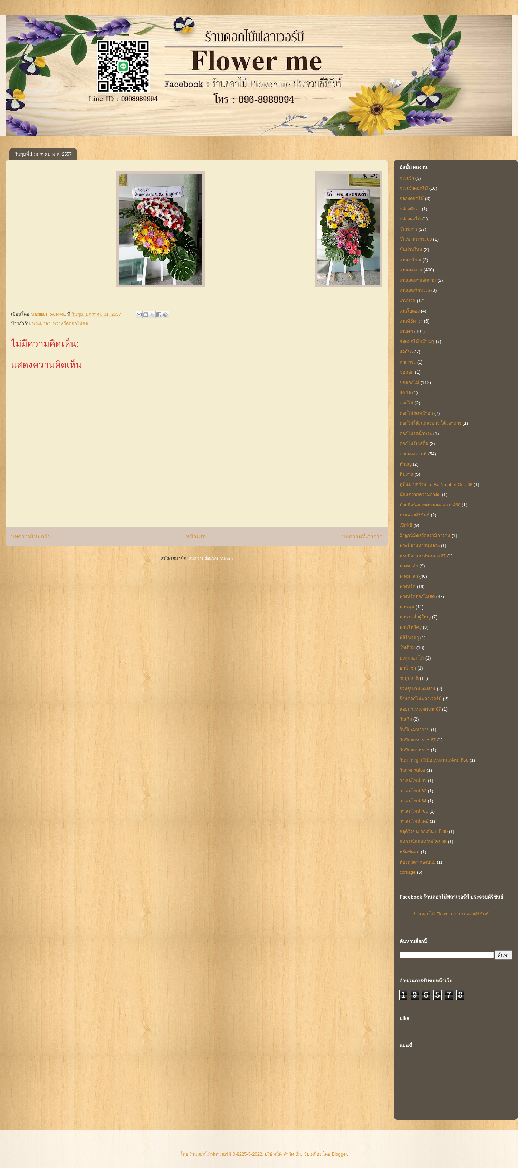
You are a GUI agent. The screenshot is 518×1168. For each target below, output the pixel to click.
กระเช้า (407, 178)
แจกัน (405, 351)
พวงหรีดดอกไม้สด (70, 323)
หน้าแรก (196, 537)
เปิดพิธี (406, 525)
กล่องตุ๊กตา (410, 208)
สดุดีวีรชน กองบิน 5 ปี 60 (424, 831)
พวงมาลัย (409, 565)
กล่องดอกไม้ (412, 198)
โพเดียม (407, 647)
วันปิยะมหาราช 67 (418, 739)
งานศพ (406, 331)
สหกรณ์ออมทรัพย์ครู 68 (423, 841)
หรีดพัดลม (410, 851)
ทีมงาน (406, 474)
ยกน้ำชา (408, 668)
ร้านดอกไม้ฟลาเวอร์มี (421, 698)
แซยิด (405, 392)
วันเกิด (406, 719)
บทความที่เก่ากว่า (362, 537)
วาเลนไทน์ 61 (413, 780)
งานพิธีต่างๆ (411, 321)
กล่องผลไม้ (410, 218)
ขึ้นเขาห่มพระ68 (416, 239)
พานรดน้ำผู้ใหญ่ (415, 617)
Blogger (339, 1154)
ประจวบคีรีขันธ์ (415, 514)
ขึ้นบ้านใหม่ (411, 249)
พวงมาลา (41, 323)
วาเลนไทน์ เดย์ (414, 821)
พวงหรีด (407, 586)
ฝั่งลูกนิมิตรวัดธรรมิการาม (425, 535)
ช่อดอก (407, 372)
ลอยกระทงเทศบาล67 (420, 709)
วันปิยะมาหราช (415, 749)
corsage (407, 872)
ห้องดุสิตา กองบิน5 (417, 862)
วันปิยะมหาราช (415, 729)
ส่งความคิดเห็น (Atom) (211, 558)
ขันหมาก (408, 229)
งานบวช (407, 300)
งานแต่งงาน (411, 270)
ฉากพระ (408, 362)
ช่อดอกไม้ (409, 382)
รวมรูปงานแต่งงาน (417, 688)
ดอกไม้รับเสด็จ (414, 443)
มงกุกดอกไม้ (412, 658)
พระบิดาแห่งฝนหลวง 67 (423, 555)
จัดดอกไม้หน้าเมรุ (417, 341)
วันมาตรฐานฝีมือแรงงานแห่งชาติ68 (434, 760)
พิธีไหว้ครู (409, 637)
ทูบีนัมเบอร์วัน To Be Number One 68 (436, 484)
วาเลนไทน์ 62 (413, 790)
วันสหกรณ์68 (412, 770)
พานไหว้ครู (411, 627)
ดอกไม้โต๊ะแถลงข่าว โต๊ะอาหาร (430, 423)
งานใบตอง (410, 311)
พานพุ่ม (407, 607)
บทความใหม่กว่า (30, 537)
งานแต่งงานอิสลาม (418, 280)
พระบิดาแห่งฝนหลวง (420, 545)
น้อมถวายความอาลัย (420, 494)
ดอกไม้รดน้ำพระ (416, 433)
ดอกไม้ (406, 402)
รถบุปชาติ (409, 678)
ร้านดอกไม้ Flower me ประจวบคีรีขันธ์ (451, 914)
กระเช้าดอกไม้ (414, 188)
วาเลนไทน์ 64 (413, 800)
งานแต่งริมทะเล (415, 290)
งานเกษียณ (410, 260)
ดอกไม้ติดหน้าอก (416, 413)
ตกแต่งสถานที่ (413, 453)
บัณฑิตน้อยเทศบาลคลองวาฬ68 (430, 504)
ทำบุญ (406, 464)
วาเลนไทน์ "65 (414, 811)
